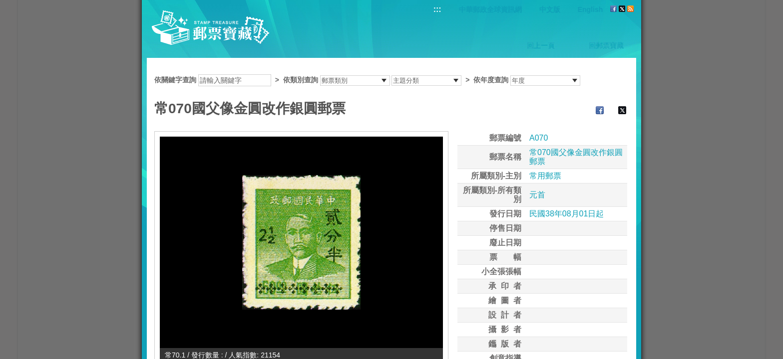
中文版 (549, 9)
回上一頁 (541, 45)
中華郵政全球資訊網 (490, 9)
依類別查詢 (300, 80)
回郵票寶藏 (606, 45)
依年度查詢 (490, 80)
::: (437, 9)
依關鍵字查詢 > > (367, 80)
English (590, 9)
